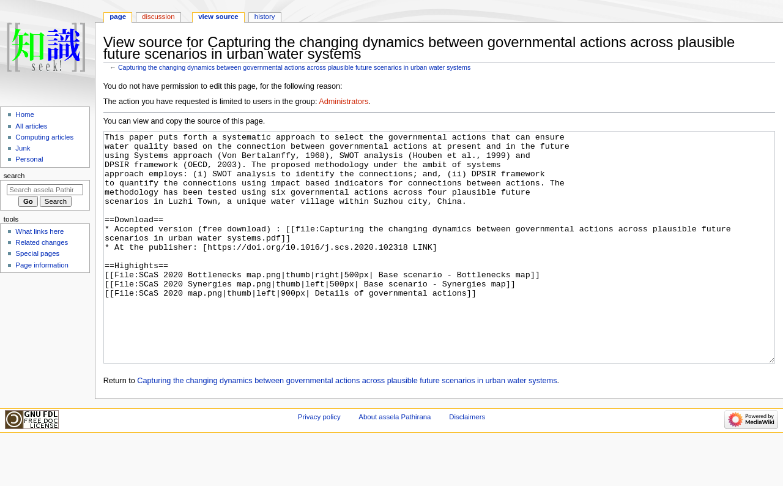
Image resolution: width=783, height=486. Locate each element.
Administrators (343, 101)
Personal (29, 159)
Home (24, 114)
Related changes (41, 242)
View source (218, 16)
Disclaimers (467, 462)
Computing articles (44, 137)
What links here (39, 231)
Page (117, 16)
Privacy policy (319, 462)
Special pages (37, 253)
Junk (22, 148)
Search (14, 175)
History (264, 16)
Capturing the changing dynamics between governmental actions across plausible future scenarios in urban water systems (294, 67)
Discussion (158, 16)
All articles (31, 126)
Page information (42, 265)
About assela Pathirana (394, 462)
